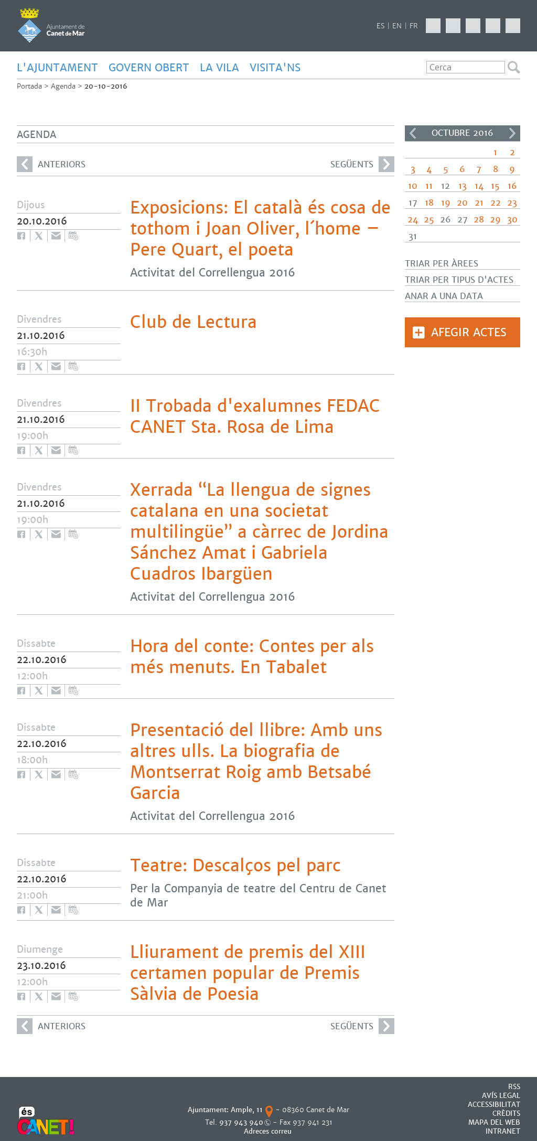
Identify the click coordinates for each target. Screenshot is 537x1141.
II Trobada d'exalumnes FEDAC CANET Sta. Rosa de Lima (255, 417)
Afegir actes (469, 332)
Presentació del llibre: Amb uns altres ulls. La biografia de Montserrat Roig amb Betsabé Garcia (256, 762)
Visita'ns (275, 67)
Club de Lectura (193, 322)
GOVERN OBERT (149, 67)
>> (512, 133)
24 (412, 219)
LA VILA (219, 67)
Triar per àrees (441, 263)
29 (495, 219)
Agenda (63, 86)
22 (495, 202)
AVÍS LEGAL (501, 1095)
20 (462, 202)
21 (479, 202)
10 (412, 185)
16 (512, 185)
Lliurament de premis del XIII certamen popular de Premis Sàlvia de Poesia (248, 973)
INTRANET (503, 1131)
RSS (514, 1086)
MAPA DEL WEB (494, 1122)
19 (445, 202)
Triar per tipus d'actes (459, 279)
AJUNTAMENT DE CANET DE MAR (51, 25)
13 (462, 185)
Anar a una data (444, 296)
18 (429, 202)
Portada (29, 86)
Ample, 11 (247, 1109)
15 (495, 185)
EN (397, 26)
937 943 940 (241, 1122)
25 (429, 219)
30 (512, 219)
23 (512, 202)
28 (479, 219)
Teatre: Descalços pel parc (235, 865)
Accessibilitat (494, 1104)
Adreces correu (269, 1131)
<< (413, 133)
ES (380, 26)
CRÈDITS (506, 1113)
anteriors (51, 164)
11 (429, 185)
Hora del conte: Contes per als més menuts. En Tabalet (252, 657)
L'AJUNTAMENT (57, 67)
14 (479, 185)
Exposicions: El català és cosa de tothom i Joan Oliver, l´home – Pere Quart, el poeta (260, 228)
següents (362, 164)
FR (414, 26)
